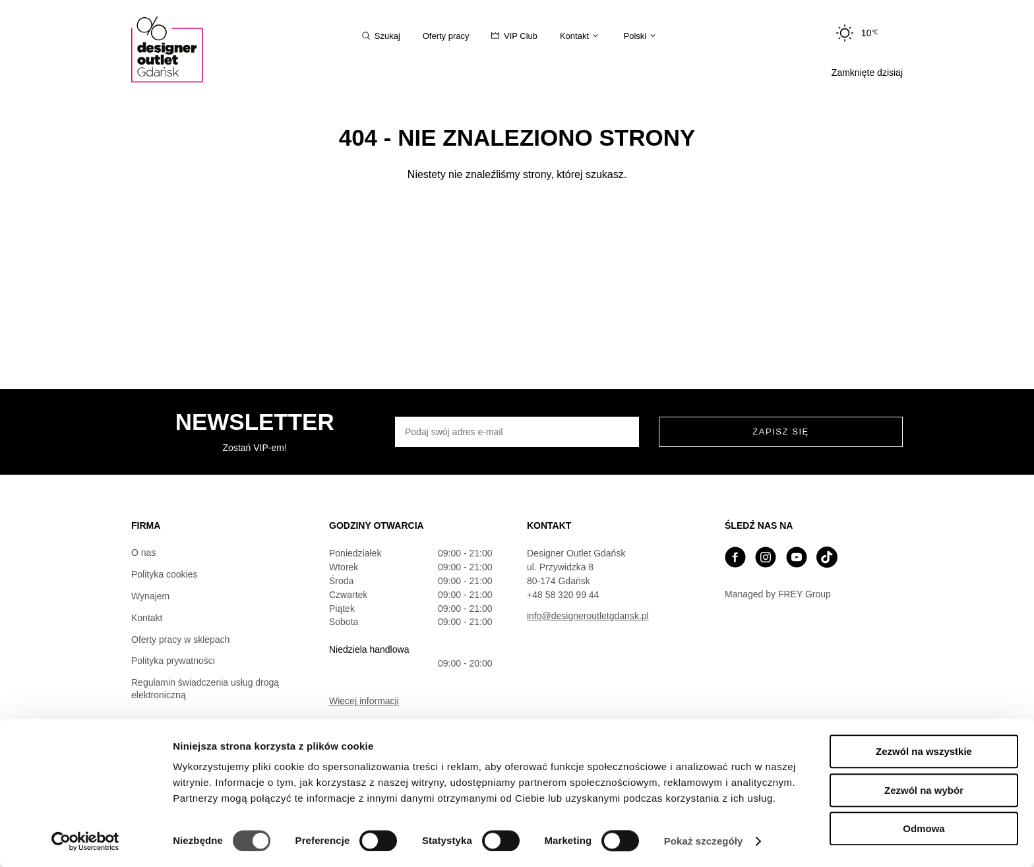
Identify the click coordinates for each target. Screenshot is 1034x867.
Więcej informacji (364, 701)
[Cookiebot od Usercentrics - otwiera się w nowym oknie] (85, 841)
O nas (143, 552)
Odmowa (923, 828)
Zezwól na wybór (923, 790)
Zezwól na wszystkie (924, 751)
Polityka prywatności (173, 660)
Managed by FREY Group (778, 594)
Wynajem (150, 596)
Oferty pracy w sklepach (180, 639)
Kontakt (146, 618)
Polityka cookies (164, 574)
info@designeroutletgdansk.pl (588, 616)
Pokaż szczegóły (703, 841)
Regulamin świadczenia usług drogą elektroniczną (205, 688)
